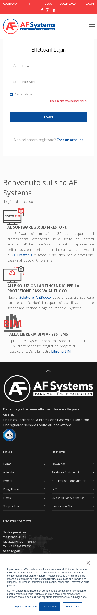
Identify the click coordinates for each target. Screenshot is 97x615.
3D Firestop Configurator (69, 481)
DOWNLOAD (68, 3)
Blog (48, 3)
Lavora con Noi (62, 506)
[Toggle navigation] (92, 22)
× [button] (88, 562)
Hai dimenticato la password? (68, 101)
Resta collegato (22, 94)
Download (59, 464)
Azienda (8, 472)
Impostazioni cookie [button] (26, 606)
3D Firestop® (21, 255)
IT (30, 3)
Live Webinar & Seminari (68, 498)
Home (7, 464)
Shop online (11, 506)
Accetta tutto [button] (50, 606)
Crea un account (70, 139)
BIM (54, 489)
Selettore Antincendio (66, 472)
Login (89, 3)
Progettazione (12, 489)
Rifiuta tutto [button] (72, 606)
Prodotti (8, 481)
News (7, 498)
